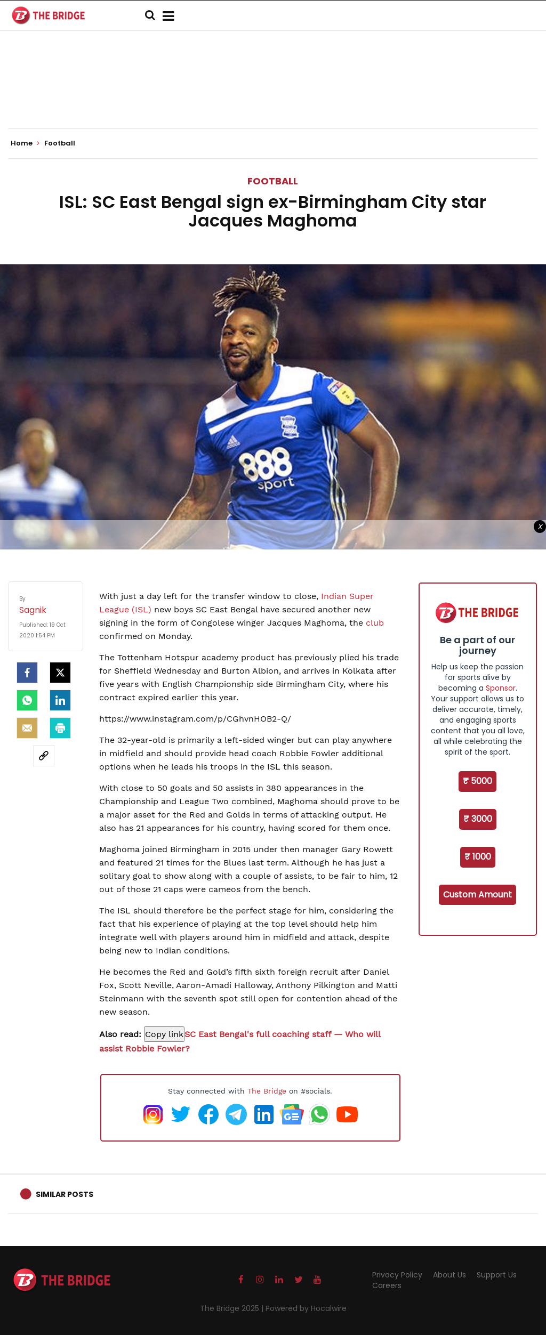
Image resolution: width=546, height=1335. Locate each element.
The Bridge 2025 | (233, 1308)
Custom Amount (477, 894)
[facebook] (27, 672)
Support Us (497, 1274)
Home (25, 143)
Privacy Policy (397, 1274)
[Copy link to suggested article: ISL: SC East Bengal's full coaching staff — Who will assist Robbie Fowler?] (164, 1034)
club (375, 623)
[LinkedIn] (60, 700)
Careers (387, 1285)
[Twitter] (60, 672)
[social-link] (43, 755)
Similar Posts (64, 1194)
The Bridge (266, 1091)
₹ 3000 (477, 819)
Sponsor (501, 688)
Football (272, 181)
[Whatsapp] (27, 700)
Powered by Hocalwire (306, 1308)
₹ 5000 (477, 781)
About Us (449, 1274)
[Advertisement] (273, 96)
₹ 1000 (477, 857)
